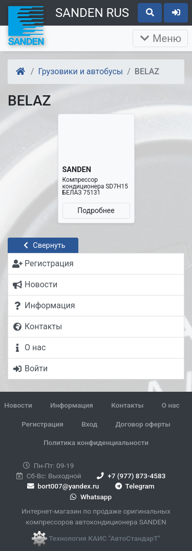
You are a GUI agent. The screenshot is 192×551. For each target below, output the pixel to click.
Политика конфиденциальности (96, 442)
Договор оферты (142, 424)
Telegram (134, 486)
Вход (89, 424)
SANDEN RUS (92, 13)
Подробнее (95, 210)
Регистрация (42, 424)
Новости (18, 405)
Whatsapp (90, 497)
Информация (71, 405)
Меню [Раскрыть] (160, 38)
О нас (171, 405)
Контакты (127, 405)
